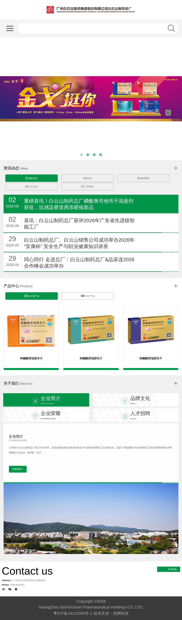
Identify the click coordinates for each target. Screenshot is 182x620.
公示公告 (31, 186)
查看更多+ (17, 469)
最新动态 (31, 178)
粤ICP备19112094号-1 (72, 613)
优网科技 (121, 613)
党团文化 (87, 178)
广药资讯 (87, 186)
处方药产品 (31, 296)
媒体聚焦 (143, 178)
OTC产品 (88, 295)
